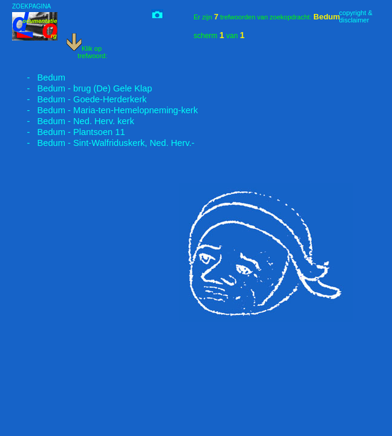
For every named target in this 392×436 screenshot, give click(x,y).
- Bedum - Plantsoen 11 (68, 132)
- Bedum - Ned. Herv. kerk (73, 121)
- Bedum (38, 77)
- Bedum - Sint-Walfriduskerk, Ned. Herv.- (103, 143)
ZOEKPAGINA (31, 6)
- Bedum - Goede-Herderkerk (79, 99)
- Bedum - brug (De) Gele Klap (82, 88)
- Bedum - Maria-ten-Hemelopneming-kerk (105, 110)
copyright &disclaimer (356, 16)
